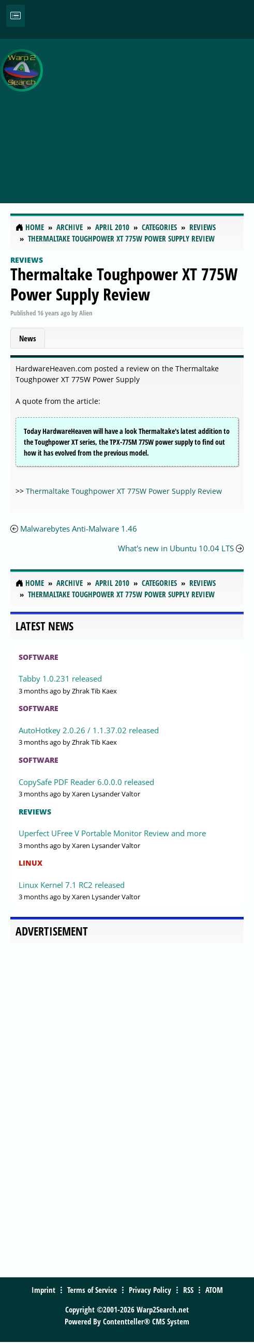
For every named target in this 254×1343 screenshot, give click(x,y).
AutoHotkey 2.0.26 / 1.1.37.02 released (89, 730)
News (27, 338)
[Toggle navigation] (15, 15)
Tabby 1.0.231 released (60, 678)
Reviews (26, 260)
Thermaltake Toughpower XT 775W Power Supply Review (123, 284)
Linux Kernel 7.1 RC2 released (72, 885)
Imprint (43, 1290)
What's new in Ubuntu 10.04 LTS (176, 548)
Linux (30, 863)
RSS (188, 1290)
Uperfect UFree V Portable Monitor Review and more (112, 833)
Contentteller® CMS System (146, 1321)
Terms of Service (92, 1290)
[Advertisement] (150, 115)
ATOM (214, 1290)
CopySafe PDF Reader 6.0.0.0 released (86, 782)
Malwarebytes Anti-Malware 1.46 (78, 528)
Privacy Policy (150, 1290)
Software (38, 657)
